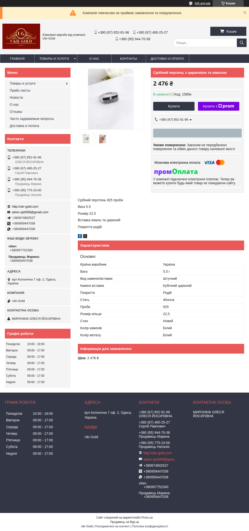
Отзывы (16, 112)
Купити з (218, 106)
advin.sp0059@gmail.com (30, 212)
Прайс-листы (20, 90)
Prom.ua (147, 517)
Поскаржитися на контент (112, 526)
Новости (16, 97)
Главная (17, 58)
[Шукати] (242, 43)
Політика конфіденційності (150, 526)
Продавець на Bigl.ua (124, 522)
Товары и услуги (54, 58)
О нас (94, 58)
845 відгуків (202, 3)
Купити (174, 106)
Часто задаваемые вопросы (32, 119)
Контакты (128, 58)
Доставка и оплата (167, 58)
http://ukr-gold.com (25, 206)
